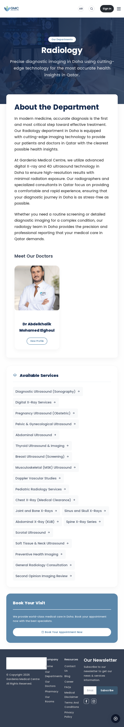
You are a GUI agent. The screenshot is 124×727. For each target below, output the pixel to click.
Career (68, 682)
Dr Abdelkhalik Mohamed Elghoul (37, 327)
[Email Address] (90, 690)
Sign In (107, 8)
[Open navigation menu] (119, 8)
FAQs (67, 687)
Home (49, 666)
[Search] (91, 9)
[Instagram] (93, 701)
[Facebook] (86, 701)
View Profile (37, 341)
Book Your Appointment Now (62, 632)
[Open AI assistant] (115, 718)
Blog (67, 676)
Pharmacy (51, 691)
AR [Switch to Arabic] (81, 8)
